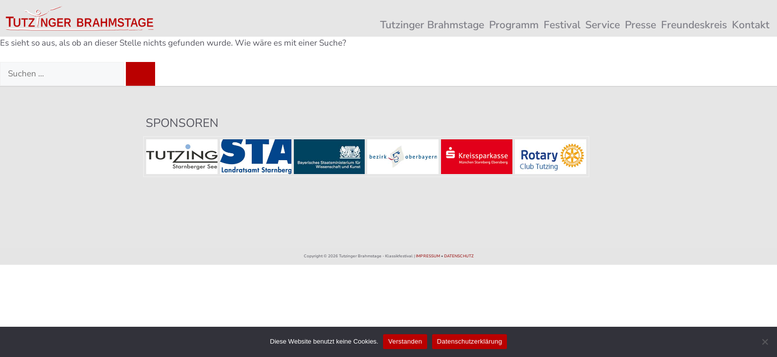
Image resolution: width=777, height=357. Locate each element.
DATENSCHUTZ (459, 256)
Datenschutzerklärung (469, 341)
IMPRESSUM (428, 256)
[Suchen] (140, 74)
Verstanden (405, 341)
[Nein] (765, 342)
